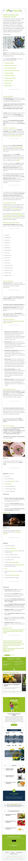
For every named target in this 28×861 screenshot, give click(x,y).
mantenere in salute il (15, 135)
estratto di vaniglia (15, 575)
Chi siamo (7, 852)
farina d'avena (12, 548)
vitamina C (5, 207)
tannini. (10, 131)
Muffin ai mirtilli (7, 83)
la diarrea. (17, 160)
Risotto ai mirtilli (8, 85)
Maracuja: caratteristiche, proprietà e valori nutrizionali (7, 664)
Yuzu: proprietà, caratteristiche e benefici (8, 661)
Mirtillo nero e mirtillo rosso (10, 65)
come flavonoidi (15, 216)
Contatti (12, 852)
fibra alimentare (15, 209)
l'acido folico (8, 215)
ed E (9, 207)
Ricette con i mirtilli (8, 80)
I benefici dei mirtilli (8, 73)
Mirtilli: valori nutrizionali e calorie (11, 70)
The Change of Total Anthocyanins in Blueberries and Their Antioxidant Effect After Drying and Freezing (14, 631)
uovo (6, 568)
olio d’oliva (12, 481)
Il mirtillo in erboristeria (9, 75)
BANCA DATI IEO (6, 651)
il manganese (20, 215)
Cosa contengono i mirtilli (10, 68)
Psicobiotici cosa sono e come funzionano (19, 664)
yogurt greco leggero (14, 562)
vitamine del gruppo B (16, 213)
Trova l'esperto (19, 852)
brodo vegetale (7, 483)
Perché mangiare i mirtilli (9, 78)
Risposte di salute (13, 853)
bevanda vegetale (20, 564)
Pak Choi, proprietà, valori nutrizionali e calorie (18, 661)
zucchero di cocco (13, 550)
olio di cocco (12, 571)
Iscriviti (14, 840)
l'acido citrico (9, 218)
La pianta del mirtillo (9, 63)
